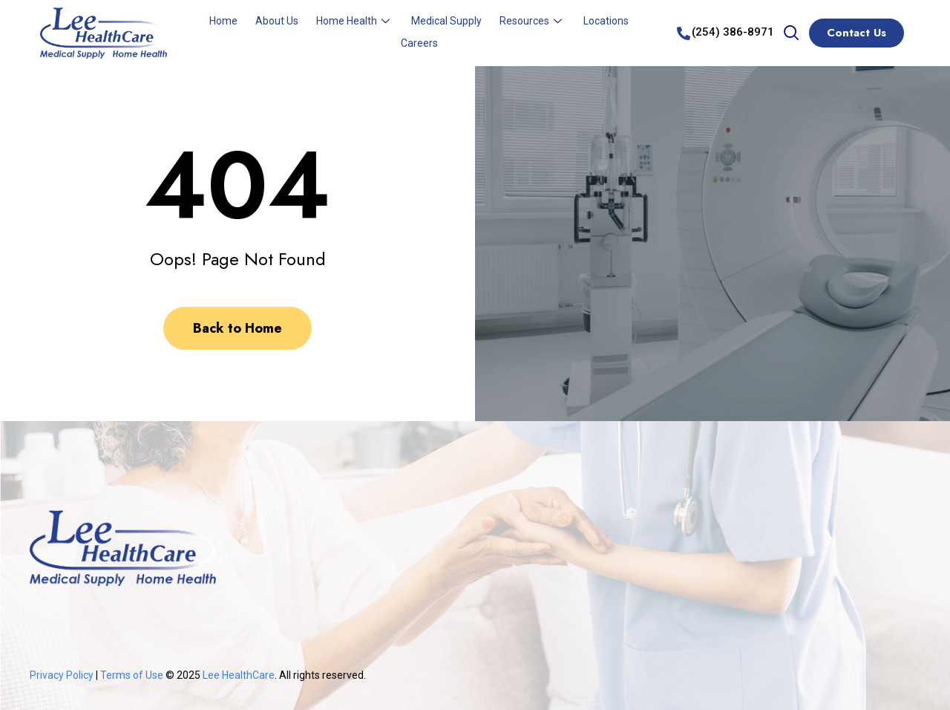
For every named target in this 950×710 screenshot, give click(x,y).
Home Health (354, 21)
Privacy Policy (62, 675)
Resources (532, 21)
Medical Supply (446, 21)
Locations (606, 21)
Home (223, 21)
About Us (276, 21)
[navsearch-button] (791, 34)
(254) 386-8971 (733, 32)
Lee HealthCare (239, 675)
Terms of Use (133, 675)
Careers (419, 43)
